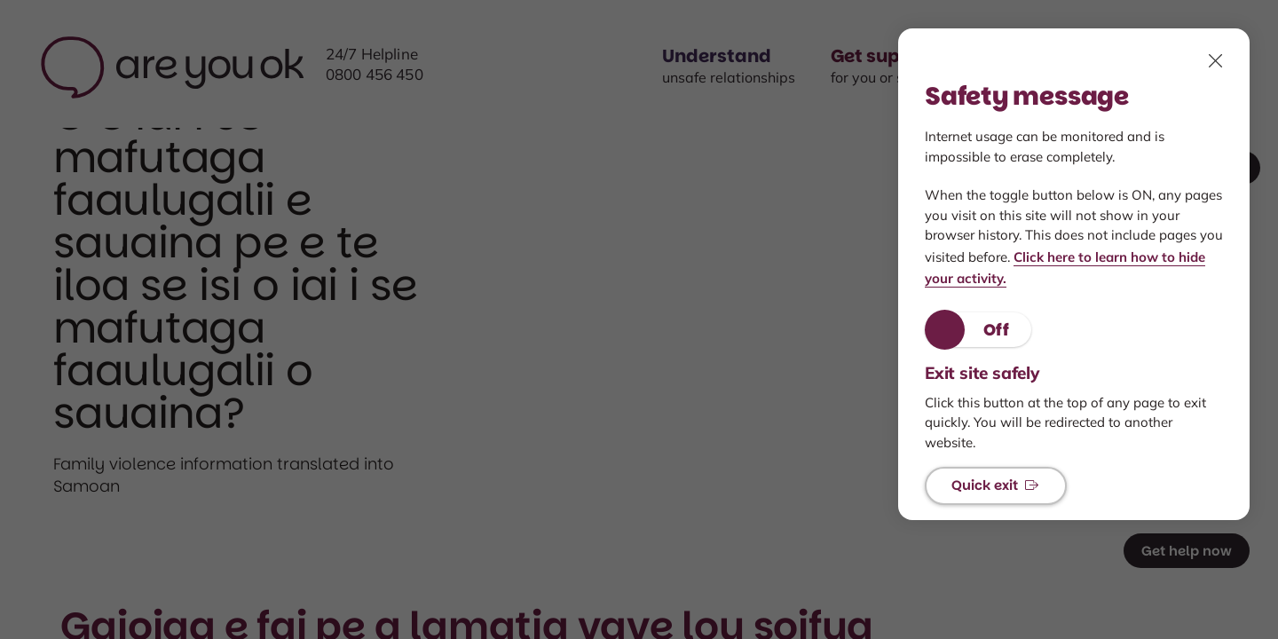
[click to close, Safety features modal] (1216, 60)
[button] (978, 329)
